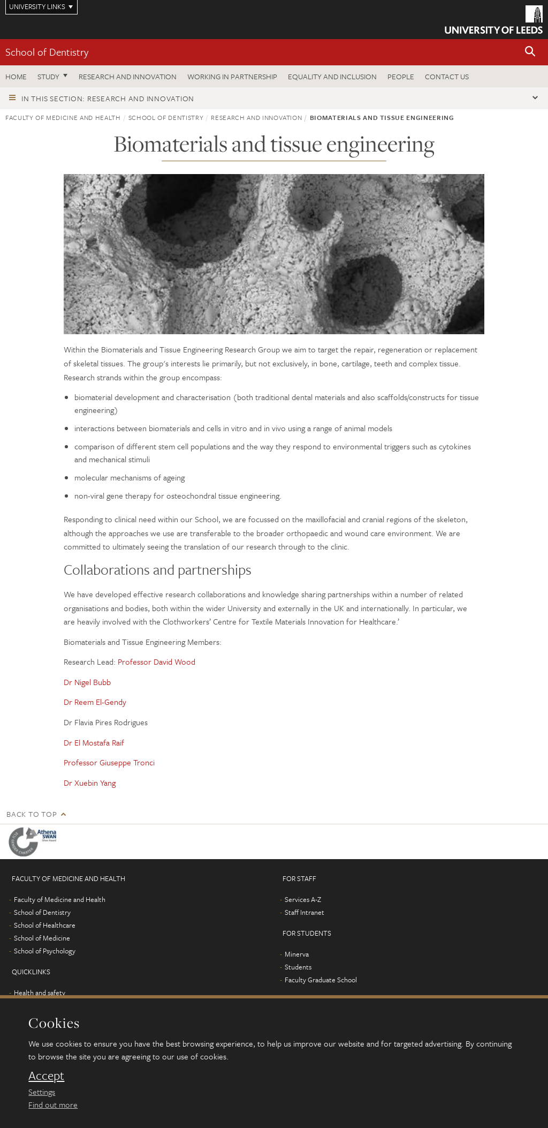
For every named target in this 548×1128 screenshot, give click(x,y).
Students (298, 966)
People (400, 76)
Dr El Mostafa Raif (94, 742)
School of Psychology (44, 950)
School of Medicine (42, 938)
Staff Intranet (304, 912)
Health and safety (39, 992)
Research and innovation (128, 76)
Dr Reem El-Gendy (95, 702)
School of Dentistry (46, 51)
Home (16, 76)
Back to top (31, 813)
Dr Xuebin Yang (90, 782)
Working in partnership (232, 76)
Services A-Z (303, 899)
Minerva (297, 954)
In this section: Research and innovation (107, 98)
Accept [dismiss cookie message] (46, 1075)
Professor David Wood (156, 661)
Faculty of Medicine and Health (63, 117)
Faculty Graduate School (321, 979)
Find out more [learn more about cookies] (53, 1104)
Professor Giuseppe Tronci (109, 762)
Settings (41, 1091)
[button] (530, 52)
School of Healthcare (44, 925)
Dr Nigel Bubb (87, 682)
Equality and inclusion (332, 76)
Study (48, 76)
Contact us (447, 76)
